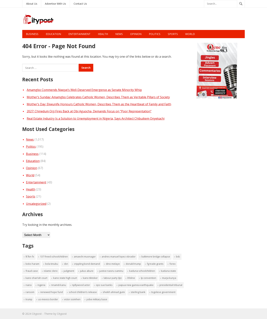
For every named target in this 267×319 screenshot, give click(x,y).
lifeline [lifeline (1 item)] (131, 278)
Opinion (135, 34)
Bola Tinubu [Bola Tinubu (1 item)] (51, 263)
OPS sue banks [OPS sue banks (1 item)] (104, 285)
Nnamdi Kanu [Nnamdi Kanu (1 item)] (58, 285)
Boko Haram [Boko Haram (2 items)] (32, 263)
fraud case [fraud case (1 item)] (32, 270)
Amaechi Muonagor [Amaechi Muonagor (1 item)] (85, 256)
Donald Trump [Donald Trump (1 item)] (133, 263)
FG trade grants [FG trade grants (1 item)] (155, 263)
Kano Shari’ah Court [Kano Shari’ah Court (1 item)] (36, 278)
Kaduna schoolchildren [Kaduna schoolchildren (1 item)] (142, 270)
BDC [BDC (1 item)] (178, 256)
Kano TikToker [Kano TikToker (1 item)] (90, 278)
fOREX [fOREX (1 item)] (172, 263)
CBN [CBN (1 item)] (66, 263)
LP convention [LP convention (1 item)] (148, 278)
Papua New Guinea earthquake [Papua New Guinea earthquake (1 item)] (136, 285)
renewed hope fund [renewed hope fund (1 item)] (51, 292)
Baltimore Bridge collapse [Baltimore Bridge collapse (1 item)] (155, 256)
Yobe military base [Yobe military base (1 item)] (96, 299)
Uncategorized (36, 204)
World (190, 34)
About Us (31, 3)
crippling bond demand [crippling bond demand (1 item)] (87, 263)
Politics (154, 34)
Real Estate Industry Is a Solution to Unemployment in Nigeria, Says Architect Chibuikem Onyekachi (95, 118)
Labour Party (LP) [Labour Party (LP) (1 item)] (112, 278)
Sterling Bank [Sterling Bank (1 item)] (138, 292)
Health (103, 34)
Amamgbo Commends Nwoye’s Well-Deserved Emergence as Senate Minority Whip (84, 90)
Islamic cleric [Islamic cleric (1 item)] (51, 270)
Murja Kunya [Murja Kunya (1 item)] (169, 278)
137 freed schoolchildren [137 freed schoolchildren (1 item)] (54, 256)
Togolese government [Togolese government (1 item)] (163, 292)
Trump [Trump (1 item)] (29, 299)
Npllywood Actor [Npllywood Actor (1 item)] (81, 285)
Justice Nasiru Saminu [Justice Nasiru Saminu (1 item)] (111, 270)
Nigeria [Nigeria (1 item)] (41, 285)
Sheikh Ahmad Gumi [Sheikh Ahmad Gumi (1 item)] (114, 292)
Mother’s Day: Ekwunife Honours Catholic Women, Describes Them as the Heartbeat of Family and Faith (99, 104)
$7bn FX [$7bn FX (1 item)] (30, 256)
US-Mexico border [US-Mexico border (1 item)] (48, 299)
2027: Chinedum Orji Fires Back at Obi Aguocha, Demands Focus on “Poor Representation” (89, 111)
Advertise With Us (55, 3)
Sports (173, 34)
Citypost (37, 313)
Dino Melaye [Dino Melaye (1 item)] (113, 263)
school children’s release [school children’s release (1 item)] (83, 292)
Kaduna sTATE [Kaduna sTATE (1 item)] (168, 270)
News (119, 34)
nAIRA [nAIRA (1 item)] (29, 285)
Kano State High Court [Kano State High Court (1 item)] (65, 278)
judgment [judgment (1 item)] (69, 270)
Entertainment (79, 34)
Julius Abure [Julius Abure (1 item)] (86, 270)
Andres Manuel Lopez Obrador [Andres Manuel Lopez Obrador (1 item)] (119, 256)
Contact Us (80, 3)
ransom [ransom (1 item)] (30, 292)
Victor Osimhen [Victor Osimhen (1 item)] (72, 299)
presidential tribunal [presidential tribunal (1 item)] (170, 285)
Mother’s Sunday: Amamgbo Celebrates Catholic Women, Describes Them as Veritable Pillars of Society (98, 97)
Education (53, 34)
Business (32, 34)
